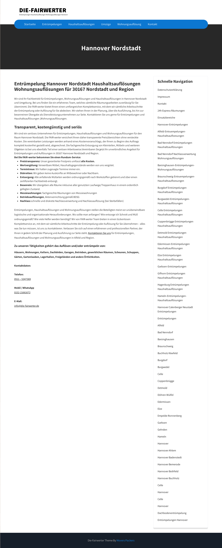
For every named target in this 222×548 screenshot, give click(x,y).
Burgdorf (162, 360)
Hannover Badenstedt (170, 457)
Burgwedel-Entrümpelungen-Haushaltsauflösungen (174, 201)
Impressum (164, 96)
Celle (160, 374)
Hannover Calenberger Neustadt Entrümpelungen (175, 309)
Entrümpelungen (52, 24)
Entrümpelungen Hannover (173, 520)
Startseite (30, 24)
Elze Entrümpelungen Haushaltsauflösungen (170, 257)
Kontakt (152, 24)
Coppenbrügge (166, 381)
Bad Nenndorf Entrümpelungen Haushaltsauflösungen (175, 145)
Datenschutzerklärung (170, 89)
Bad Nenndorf (165, 332)
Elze (160, 409)
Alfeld (161, 325)
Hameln (162, 436)
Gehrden (162, 429)
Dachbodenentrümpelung (172, 513)
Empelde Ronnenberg (170, 415)
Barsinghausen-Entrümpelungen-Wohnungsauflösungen (176, 167)
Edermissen (164, 402)
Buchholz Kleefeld (168, 353)
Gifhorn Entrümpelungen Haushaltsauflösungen (171, 275)
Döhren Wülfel (165, 395)
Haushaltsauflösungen (81, 24)
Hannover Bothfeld (168, 471)
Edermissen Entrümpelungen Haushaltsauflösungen (174, 246)
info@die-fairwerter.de (26, 306)
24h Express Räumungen (171, 110)
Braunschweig (165, 346)
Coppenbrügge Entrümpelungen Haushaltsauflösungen (175, 224)
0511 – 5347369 (22, 279)
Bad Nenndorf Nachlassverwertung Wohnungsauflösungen (177, 156)
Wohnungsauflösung (129, 24)
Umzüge (106, 24)
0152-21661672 (22, 292)
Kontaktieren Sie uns (99, 233)
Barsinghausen (166, 339)
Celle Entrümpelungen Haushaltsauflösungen (170, 212)
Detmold (162, 388)
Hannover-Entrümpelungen (173, 124)
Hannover (163, 443)
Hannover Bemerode (169, 464)
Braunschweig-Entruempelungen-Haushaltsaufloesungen (176, 179)
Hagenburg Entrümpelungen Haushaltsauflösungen (173, 287)
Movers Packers (125, 540)
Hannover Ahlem (167, 450)
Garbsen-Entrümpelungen (172, 266)
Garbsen (162, 422)
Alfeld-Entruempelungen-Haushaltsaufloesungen (172, 133)
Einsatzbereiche (166, 117)
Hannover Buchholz (168, 478)
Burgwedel (163, 367)
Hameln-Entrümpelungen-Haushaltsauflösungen (172, 298)
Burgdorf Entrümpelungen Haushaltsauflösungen (172, 190)
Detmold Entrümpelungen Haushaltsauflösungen (172, 235)
